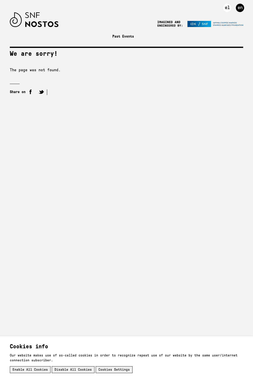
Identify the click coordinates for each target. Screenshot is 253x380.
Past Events (123, 36)
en (240, 7)
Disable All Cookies (73, 369)
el (227, 7)
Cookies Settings (114, 369)
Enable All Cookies (30, 369)
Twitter (41, 92)
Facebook (31, 92)
